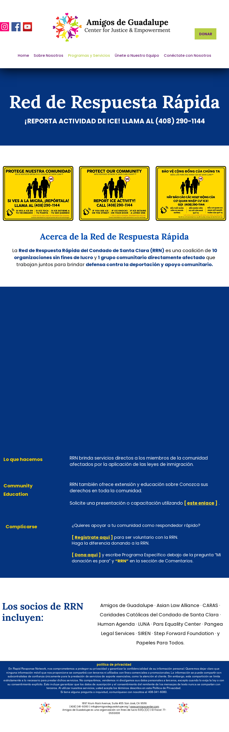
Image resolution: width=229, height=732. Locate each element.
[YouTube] (27, 26)
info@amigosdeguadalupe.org (109, 706)
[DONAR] (205, 33)
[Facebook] (16, 26)
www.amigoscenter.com (144, 706)
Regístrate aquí (92, 537)
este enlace (200, 503)
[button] (48, 55)
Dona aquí (86, 555)
